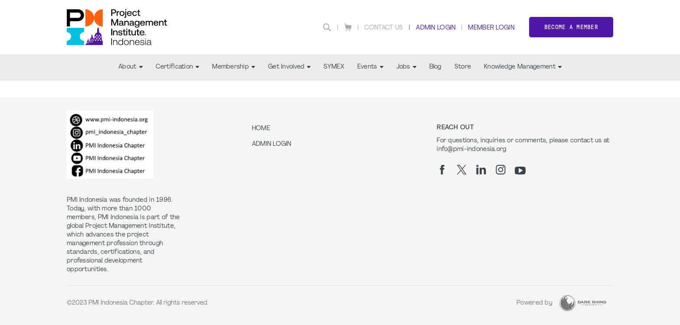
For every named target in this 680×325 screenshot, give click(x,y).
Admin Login (435, 28)
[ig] (500, 169)
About (130, 67)
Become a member (571, 27)
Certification (177, 67)
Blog (435, 67)
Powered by (534, 303)
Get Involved (289, 67)
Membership (233, 67)
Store (462, 67)
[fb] (442, 169)
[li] (481, 169)
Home (261, 128)
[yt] (520, 170)
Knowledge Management (523, 67)
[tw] (461, 169)
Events (370, 67)
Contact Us (383, 28)
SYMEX (334, 67)
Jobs (406, 67)
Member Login (491, 28)
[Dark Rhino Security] (583, 303)
